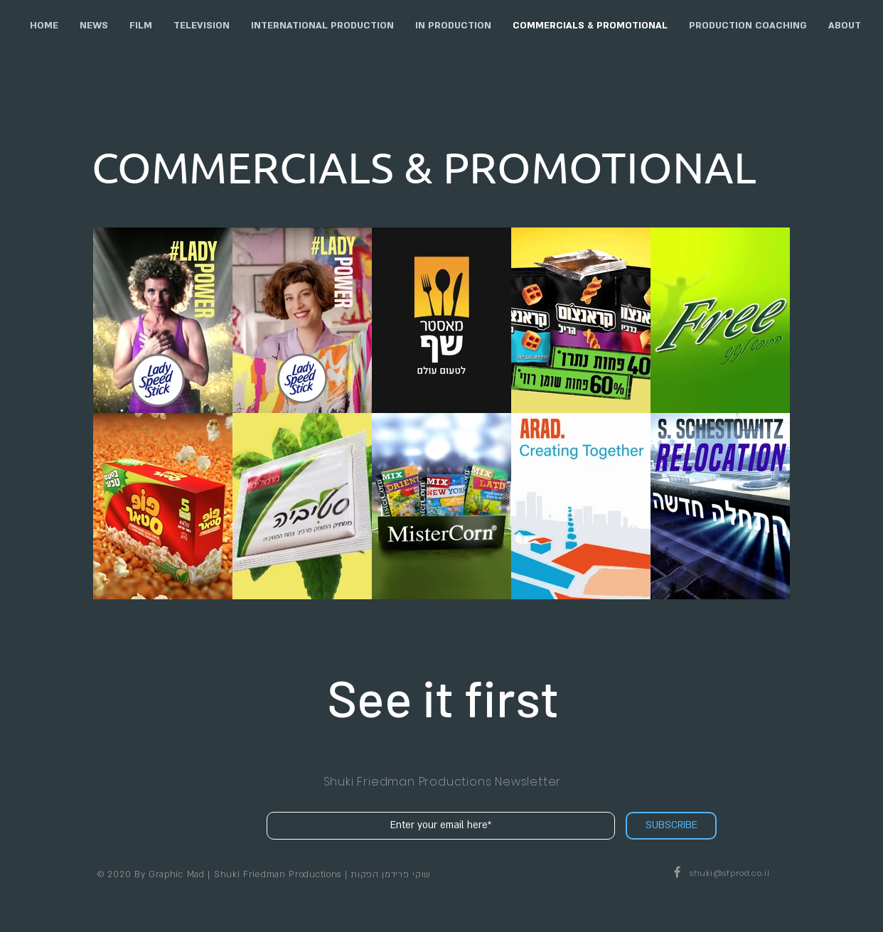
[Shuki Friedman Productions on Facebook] (677, 871)
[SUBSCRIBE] (671, 826)
